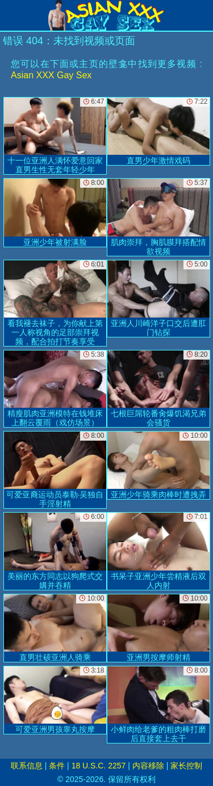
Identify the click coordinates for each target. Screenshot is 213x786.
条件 (57, 765)
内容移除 (148, 765)
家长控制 (186, 765)
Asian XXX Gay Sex (51, 75)
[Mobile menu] (10, 15)
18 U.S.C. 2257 (99, 765)
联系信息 (27, 765)
